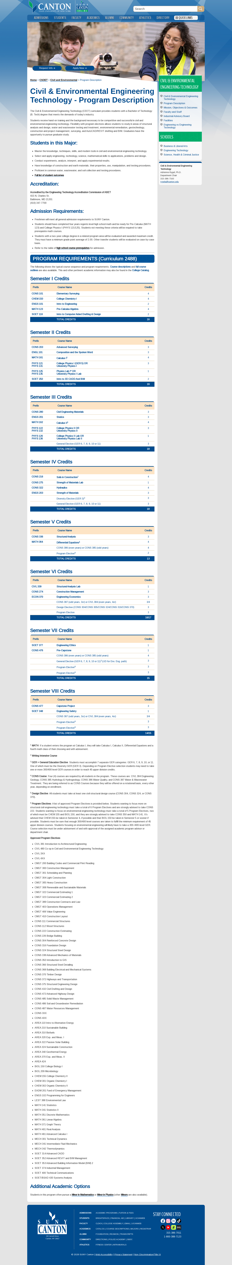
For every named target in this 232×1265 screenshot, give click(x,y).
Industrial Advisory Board (177, 116)
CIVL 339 (36, 586)
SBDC (129, 1239)
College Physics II (66, 428)
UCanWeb (140, 1218)
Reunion (114, 1234)
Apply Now (78, 68)
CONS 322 (37, 487)
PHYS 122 (37, 428)
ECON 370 (37, 597)
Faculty (83, 1223)
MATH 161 (37, 357)
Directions (101, 1239)
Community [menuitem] (127, 18)
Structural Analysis (66, 536)
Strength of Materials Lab (70, 482)
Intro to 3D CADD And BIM (71, 379)
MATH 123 (37, 309)
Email (127, 1223)
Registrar (145, 1229)
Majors (135, 1229)
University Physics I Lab (69, 374)
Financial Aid (117, 1218)
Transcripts (126, 1234)
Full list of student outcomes (49, 175)
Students (84, 1218)
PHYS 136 (37, 438)
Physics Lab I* (64, 371)
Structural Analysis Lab (68, 586)
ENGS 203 (37, 493)
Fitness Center (104, 1245)
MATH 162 (37, 422)
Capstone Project (66, 706)
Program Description (174, 103)
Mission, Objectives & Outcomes (180, 107)
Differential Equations (68, 542)
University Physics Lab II (69, 438)
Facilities (168, 120)
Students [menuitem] (60, 18)
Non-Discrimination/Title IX (147, 1254)
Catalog (100, 1229)
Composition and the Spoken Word (75, 352)
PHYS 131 (37, 366)
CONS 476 (37, 650)
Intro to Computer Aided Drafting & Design (79, 314)
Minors (124, 1194)
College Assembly (113, 1223)
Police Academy (117, 1239)
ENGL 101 (37, 352)
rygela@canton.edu (169, 182)
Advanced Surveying (67, 347)
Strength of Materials (68, 493)
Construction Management (70, 591)
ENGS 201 (37, 417)
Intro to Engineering (67, 304)
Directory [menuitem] (163, 18)
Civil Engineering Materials (70, 412)
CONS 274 (37, 591)
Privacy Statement (123, 1254)
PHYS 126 (37, 436)
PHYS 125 (37, 371)
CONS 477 (37, 706)
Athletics (84, 1245)
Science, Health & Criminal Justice (181, 154)
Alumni (82, 1234)
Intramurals (120, 1245)
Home (33, 80)
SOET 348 (37, 711)
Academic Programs (107, 1213)
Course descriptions (120, 267)
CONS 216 (37, 476)
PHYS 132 (37, 431)
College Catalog (140, 270)
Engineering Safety (66, 711)
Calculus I (62, 358)
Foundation (102, 1234)
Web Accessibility (104, 1254)
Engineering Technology (176, 150)
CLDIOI (99, 1223)
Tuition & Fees (126, 1213)
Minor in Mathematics (83, 1194)
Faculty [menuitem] (76, 18)
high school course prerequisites (73, 248)
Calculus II (62, 423)
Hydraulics (62, 487)
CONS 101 (37, 293)
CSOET (44, 80)
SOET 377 (37, 645)
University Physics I (67, 366)
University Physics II (67, 431)
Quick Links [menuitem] (186, 18)
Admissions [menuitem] (41, 18)
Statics (60, 417)
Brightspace (102, 1218)
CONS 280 (37, 412)
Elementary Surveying (68, 293)
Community (85, 1239)
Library (130, 1218)
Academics (85, 1229)
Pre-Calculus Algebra (67, 309)
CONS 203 (37, 347)
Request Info (46, 68)
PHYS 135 (37, 374)
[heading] (51, 7)
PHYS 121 (37, 363)
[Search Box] (165, 9)
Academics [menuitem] (93, 18)
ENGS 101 (37, 304)
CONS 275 (37, 482)
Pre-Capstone (64, 650)
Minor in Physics (105, 1194)
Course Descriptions (117, 1229)
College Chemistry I (67, 299)
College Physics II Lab (68, 436)
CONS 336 (37, 536)
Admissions (85, 1213)
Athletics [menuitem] (145, 18)
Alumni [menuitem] (109, 18)
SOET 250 (37, 379)
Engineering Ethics (66, 645)
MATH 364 (37, 542)
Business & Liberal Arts (176, 146)
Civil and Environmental (63, 80)
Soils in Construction (67, 477)
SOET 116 (37, 314)
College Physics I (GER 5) (70, 363)
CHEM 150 (37, 299)
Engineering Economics (69, 597)
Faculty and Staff (173, 112)
